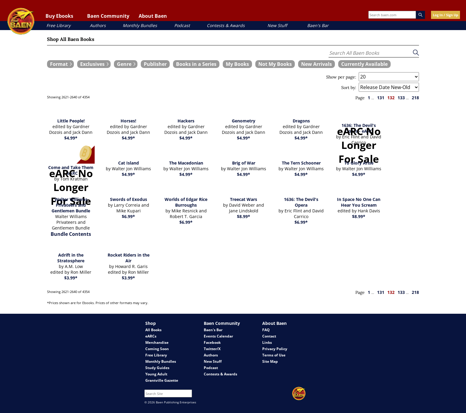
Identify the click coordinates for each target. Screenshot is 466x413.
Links (267, 342)
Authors (98, 25)
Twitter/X (212, 348)
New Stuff (277, 25)
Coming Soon (157, 348)
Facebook (212, 342)
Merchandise (156, 342)
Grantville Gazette (161, 380)
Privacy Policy (274, 348)
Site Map (270, 361)
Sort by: (348, 87)
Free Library (58, 25)
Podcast (182, 25)
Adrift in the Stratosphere (70, 258)
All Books (153, 329)
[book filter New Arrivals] (316, 64)
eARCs (150, 336)
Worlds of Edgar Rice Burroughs (186, 202)
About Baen (153, 16)
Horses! (128, 121)
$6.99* (128, 216)
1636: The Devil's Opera (301, 202)
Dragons (301, 121)
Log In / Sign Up (445, 15)
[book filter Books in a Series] (196, 64)
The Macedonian (186, 163)
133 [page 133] (401, 97)
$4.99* (70, 138)
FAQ (266, 329)
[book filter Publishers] (155, 64)
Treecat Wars (243, 199)
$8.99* (243, 216)
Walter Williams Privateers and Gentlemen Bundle (71, 205)
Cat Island (128, 163)
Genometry (243, 121)
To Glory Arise (358, 163)
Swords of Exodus (128, 199)
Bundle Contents (71, 234)
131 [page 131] (380, 97)
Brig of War (243, 163)
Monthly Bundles (140, 25)
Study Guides (157, 367)
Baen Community (108, 16)
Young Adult (156, 374)
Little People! (71, 121)
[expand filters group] (60, 64)
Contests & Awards (226, 25)
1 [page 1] (369, 97)
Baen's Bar (318, 25)
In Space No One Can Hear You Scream (358, 202)
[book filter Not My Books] (275, 64)
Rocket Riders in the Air (129, 258)
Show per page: (341, 77)
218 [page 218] (415, 97)
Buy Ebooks (59, 16)
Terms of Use (273, 355)
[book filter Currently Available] (364, 64)
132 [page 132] (391, 97)
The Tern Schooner (301, 163)
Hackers (186, 121)
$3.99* (70, 278)
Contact (269, 336)
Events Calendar (218, 336)
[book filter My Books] (237, 64)
